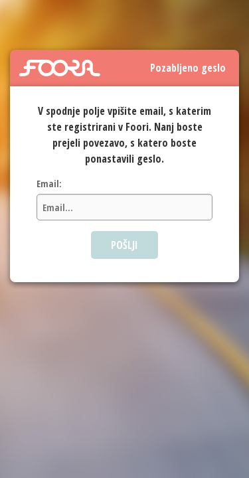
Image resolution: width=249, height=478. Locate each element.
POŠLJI (124, 245)
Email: (49, 183)
